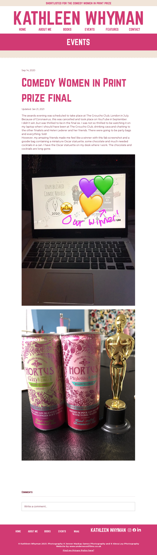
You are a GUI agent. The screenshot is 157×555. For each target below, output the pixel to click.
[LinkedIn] (139, 530)
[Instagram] (129, 530)
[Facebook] (134, 530)
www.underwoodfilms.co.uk (85, 546)
